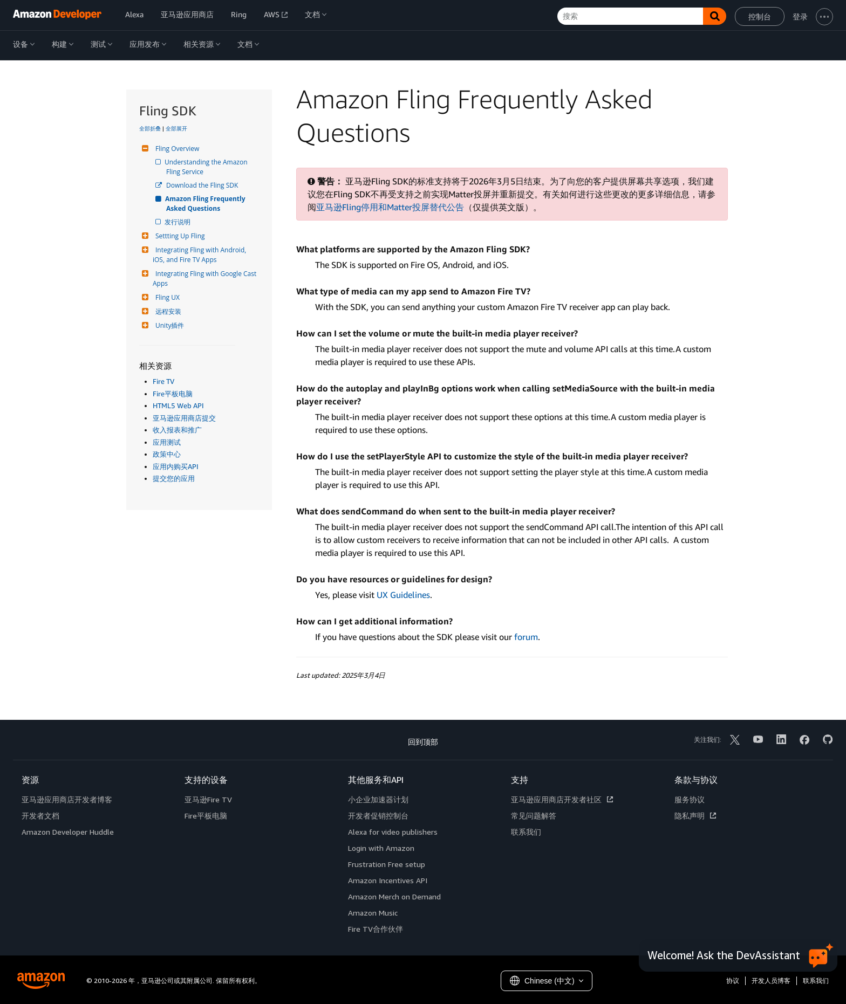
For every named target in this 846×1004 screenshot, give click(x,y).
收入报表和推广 (177, 429)
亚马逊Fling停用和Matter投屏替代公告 (390, 207)
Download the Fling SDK (202, 185)
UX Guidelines (403, 594)
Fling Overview (176, 148)
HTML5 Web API (178, 405)
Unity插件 (168, 325)
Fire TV (163, 381)
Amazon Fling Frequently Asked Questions (206, 203)
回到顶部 (423, 741)
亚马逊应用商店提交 (184, 418)
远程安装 (167, 311)
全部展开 (176, 128)
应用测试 (167, 442)
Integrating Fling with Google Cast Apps (205, 278)
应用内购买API (176, 466)
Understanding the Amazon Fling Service (207, 166)
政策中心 (167, 454)
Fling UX (166, 297)
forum (526, 636)
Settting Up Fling (179, 235)
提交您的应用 (174, 478)
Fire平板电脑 (173, 393)
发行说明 (178, 221)
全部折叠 (150, 128)
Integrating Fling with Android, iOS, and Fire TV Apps (200, 254)
